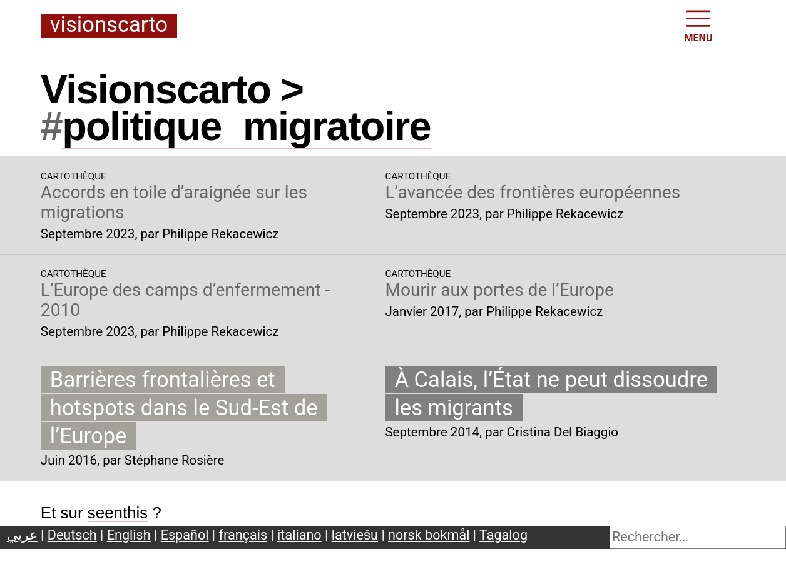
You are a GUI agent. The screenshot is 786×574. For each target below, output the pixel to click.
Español (185, 535)
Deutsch (72, 535)
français (243, 535)
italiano (299, 535)
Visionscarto (109, 25)
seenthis (118, 512)
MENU (699, 25)
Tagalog (503, 535)
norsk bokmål (428, 535)
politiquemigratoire (246, 126)
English (129, 535)
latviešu (355, 535)
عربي (22, 535)
